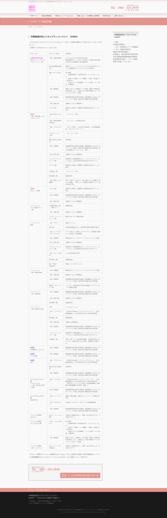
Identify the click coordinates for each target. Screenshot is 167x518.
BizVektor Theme (83, 512)
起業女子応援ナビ (44, 490)
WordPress (72, 512)
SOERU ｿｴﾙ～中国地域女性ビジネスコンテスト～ (80, 509)
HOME (30, 26)
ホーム (33, 490)
